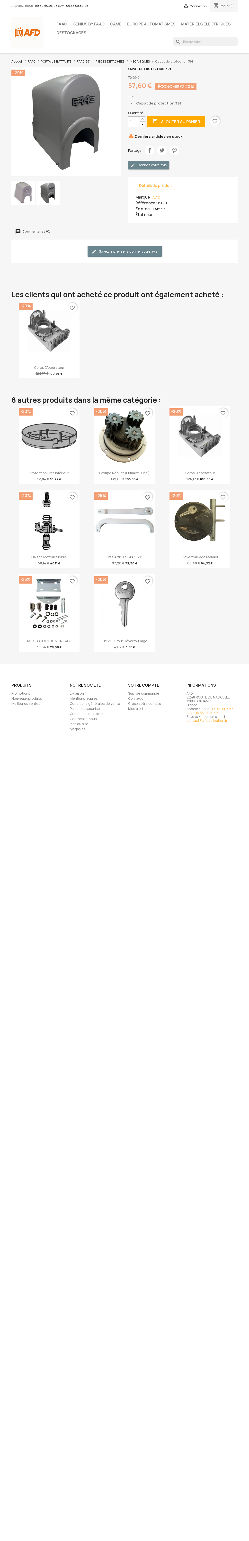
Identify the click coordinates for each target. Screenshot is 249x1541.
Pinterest (174, 150)
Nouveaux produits (26, 698)
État (139, 215)
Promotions (20, 693)
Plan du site (79, 724)
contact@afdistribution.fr (207, 720)
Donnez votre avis (148, 165)
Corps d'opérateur (49, 367)
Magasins (77, 729)
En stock (143, 209)
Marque (142, 197)
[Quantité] (134, 121)
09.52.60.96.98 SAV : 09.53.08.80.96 (61, 5)
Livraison (77, 693)
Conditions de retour (87, 713)
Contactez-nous (83, 718)
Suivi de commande (143, 693)
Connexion (136, 698)
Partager (149, 150)
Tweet (162, 150)
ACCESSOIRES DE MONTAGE (49, 641)
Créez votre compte (144, 703)
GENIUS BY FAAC (89, 24)
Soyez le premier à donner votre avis (125, 251)
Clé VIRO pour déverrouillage (124, 641)
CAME (116, 24)
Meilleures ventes (25, 703)
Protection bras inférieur (49, 473)
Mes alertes (138, 708)
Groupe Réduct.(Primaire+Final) (124, 473)
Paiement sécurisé (85, 708)
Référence (145, 203)
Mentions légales (84, 698)
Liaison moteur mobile (49, 557)
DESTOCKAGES (71, 32)
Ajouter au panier (176, 121)
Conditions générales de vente (95, 703)
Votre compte (143, 685)
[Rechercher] (205, 41)
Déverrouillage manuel (200, 557)
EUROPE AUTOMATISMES (151, 24)
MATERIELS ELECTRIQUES (206, 24)
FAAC (61, 24)
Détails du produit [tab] (155, 185)
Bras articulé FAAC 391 (124, 557)
